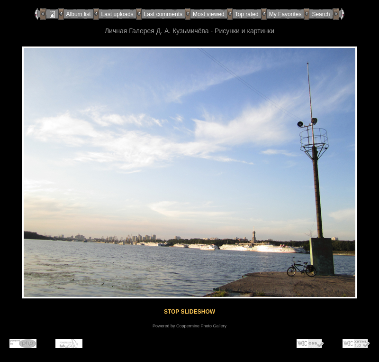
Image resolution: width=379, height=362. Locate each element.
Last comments (163, 14)
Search (321, 14)
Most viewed (209, 14)
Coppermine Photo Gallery (201, 326)
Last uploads (117, 14)
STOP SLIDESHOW (189, 311)
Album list (78, 14)
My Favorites (285, 14)
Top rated (247, 14)
